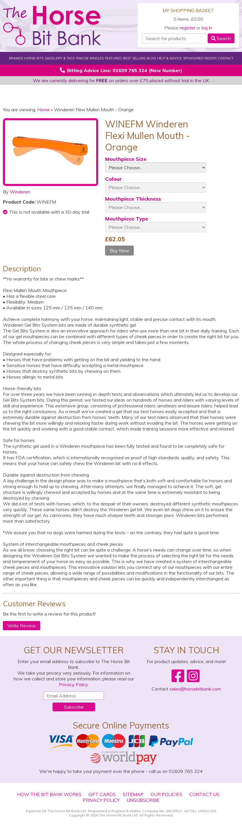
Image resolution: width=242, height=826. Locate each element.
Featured (113, 58)
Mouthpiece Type (126, 218)
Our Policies (166, 794)
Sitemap (133, 794)
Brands (16, 58)
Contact (225, 58)
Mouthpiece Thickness (133, 198)
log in (207, 28)
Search (221, 38)
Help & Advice (169, 58)
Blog (151, 58)
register (187, 28)
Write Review (21, 626)
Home (43, 109)
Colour (113, 179)
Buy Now (119, 250)
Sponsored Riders (200, 58)
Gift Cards (102, 794)
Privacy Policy (73, 684)
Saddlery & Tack (60, 58)
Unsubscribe (142, 800)
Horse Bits (34, 58)
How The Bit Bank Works (49, 794)
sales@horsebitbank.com (195, 689)
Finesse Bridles (90, 58)
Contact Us (204, 794)
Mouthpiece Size (125, 159)
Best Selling (134, 58)
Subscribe (74, 707)
